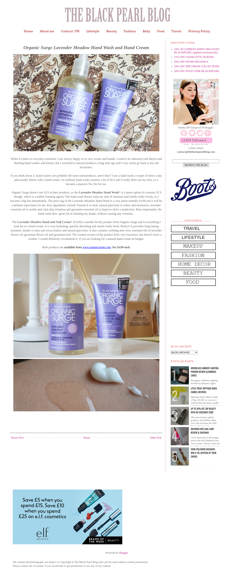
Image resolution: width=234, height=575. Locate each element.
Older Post (156, 437)
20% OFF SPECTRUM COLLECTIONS (196, 66)
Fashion (130, 31)
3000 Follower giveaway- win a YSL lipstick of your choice (203, 452)
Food (160, 31)
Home (28, 31)
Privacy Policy (199, 31)
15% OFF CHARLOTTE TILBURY (194, 57)
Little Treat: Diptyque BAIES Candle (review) (204, 390)
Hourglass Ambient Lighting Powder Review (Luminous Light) (204, 371)
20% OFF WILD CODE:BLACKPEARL (196, 71)
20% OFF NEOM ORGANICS (191, 61)
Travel (176, 31)
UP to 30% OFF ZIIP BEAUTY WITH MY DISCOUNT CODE (203, 410)
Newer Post (17, 437)
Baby (146, 31)
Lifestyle (92, 31)
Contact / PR (70, 31)
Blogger (123, 552)
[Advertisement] (198, 315)
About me (47, 31)
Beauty (111, 31)
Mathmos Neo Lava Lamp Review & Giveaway (202, 430)
